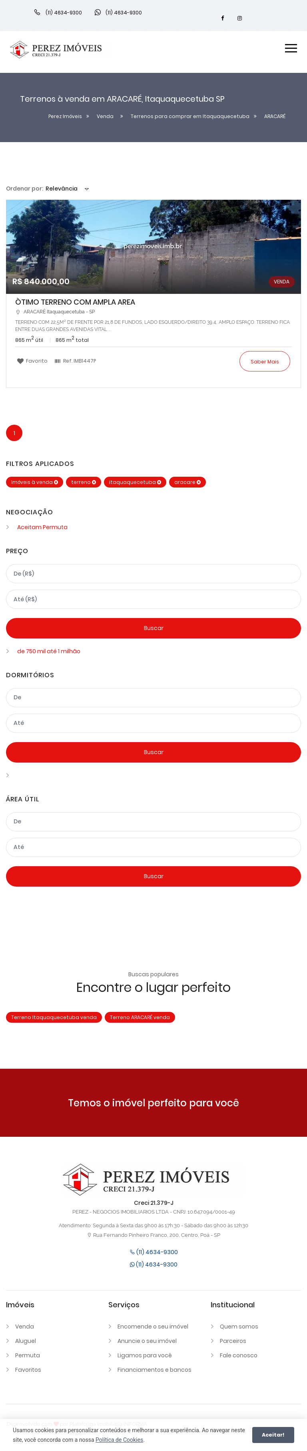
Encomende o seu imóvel (153, 1327)
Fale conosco (238, 1355)
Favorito (32, 360)
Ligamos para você (145, 1355)
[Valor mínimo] (153, 573)
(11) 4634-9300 (154, 1252)
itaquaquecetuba (135, 482)
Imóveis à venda (34, 482)
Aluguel (25, 1341)
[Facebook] (223, 18)
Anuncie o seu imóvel (147, 1341)
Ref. (75, 360)
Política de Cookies (119, 1440)
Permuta (27, 1355)
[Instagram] (240, 18)
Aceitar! (273, 1434)
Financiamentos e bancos (154, 1370)
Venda (24, 1327)
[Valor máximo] (153, 599)
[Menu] (291, 49)
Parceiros (233, 1341)
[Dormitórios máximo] (153, 723)
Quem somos (239, 1327)
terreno (83, 482)
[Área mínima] (153, 821)
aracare (187, 482)
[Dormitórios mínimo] (153, 697)
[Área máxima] (153, 847)
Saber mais (265, 361)
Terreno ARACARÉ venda (140, 1017)
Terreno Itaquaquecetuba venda (54, 1017)
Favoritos (28, 1370)
